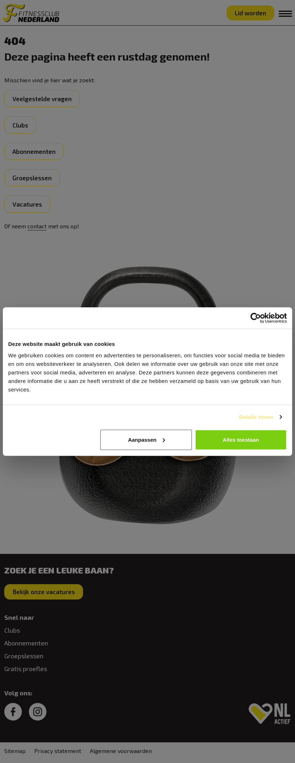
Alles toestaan (241, 439)
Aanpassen (146, 439)
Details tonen (256, 417)
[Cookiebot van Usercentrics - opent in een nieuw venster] (255, 318)
